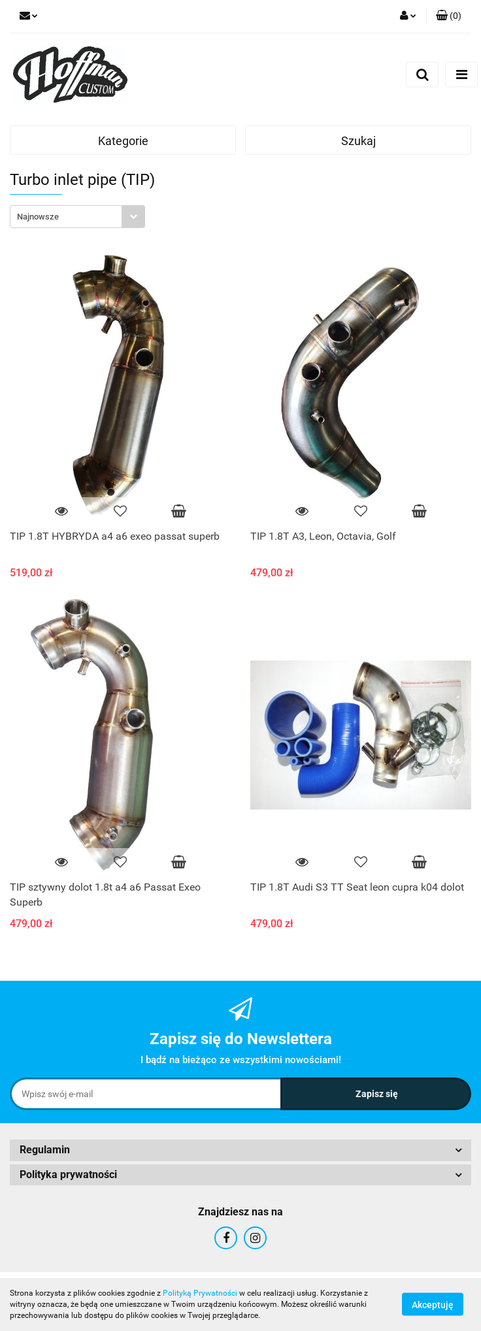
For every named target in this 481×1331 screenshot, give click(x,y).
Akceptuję (433, 1305)
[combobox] (77, 216)
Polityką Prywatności (200, 1293)
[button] (448, 16)
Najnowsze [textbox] (38, 217)
